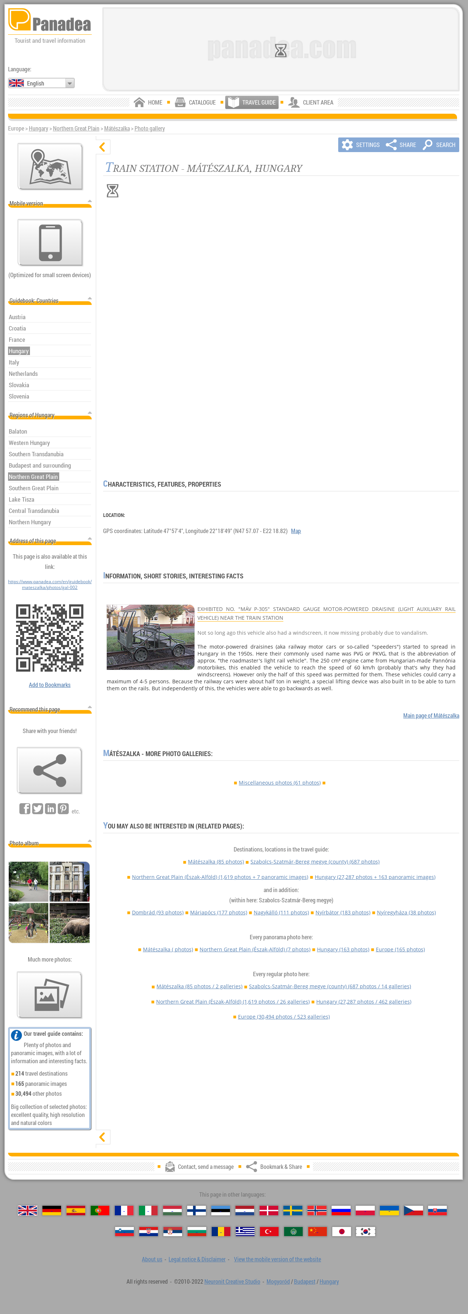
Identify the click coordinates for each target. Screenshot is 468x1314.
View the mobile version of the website (277, 1259)
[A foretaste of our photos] (49, 995)
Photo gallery (150, 128)
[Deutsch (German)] (51, 1210)
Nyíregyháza (406, 912)
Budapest (305, 1281)
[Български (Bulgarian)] (197, 1232)
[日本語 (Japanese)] (341, 1232)
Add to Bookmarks (50, 685)
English (35, 83)
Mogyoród (278, 1281)
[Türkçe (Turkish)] (269, 1232)
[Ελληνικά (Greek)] (245, 1232)
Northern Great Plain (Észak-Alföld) (220, 876)
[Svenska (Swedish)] (292, 1210)
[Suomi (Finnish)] (196, 1210)
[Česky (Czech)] (413, 1210)
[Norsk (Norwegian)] (317, 1210)
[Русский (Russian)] (341, 1210)
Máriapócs (218, 912)
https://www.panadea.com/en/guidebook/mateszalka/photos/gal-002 (50, 584)
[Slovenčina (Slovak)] (437, 1210)
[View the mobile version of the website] (50, 242)
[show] (103, 1137)
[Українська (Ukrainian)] (389, 1210)
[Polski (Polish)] (365, 1210)
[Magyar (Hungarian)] (172, 1210)
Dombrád (158, 912)
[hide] (103, 147)
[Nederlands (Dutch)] (244, 1210)
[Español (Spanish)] (76, 1210)
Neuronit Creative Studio (232, 1281)
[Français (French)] (124, 1210)
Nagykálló (281, 912)
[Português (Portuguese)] (100, 1210)
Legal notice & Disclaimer (197, 1259)
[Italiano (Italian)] (148, 1210)
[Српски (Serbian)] (172, 1232)
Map (296, 531)
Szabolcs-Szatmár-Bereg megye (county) (315, 861)
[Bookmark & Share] (49, 770)
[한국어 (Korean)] (365, 1232)
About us (152, 1259)
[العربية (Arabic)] (293, 1232)
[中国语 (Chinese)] (317, 1232)
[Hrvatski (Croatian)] (148, 1232)
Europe (400, 949)
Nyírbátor (343, 912)
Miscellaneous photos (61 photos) (280, 782)
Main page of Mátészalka (431, 715)
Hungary (38, 128)
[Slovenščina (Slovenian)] (124, 1232)
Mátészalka (117, 128)
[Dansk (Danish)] (269, 1210)
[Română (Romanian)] (221, 1232)
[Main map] (50, 166)
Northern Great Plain (76, 128)
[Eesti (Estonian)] (220, 1210)
